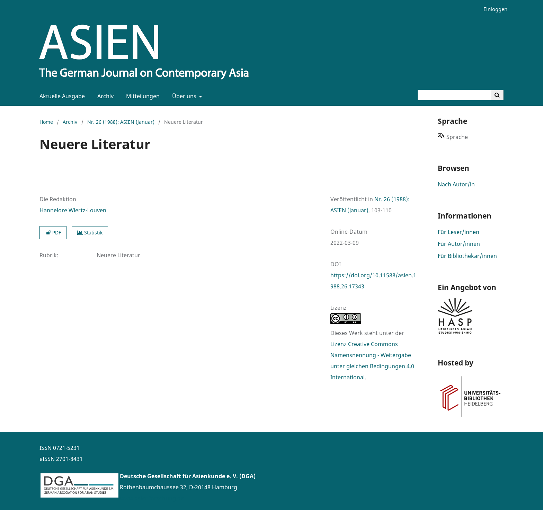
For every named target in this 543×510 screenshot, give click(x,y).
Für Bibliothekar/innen (467, 256)
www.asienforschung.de (152, 498)
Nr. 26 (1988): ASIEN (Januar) (120, 122)
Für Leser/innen (458, 232)
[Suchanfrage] (454, 95)
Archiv (104, 96)
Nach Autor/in (456, 184)
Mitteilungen (141, 96)
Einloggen (492, 9)
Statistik (90, 232)
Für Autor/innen (459, 244)
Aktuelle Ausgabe (61, 96)
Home (46, 122)
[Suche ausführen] (497, 95)
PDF (53, 232)
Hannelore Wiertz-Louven (72, 210)
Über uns (183, 96)
